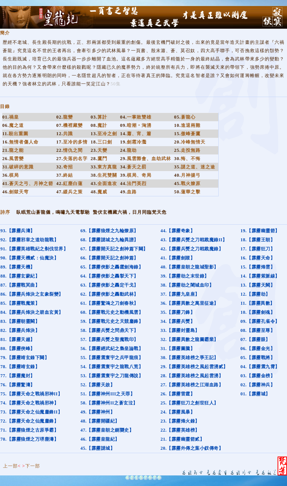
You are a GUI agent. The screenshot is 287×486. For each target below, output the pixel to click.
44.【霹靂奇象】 (177, 230)
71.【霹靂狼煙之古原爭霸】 (29, 430)
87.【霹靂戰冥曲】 (20, 285)
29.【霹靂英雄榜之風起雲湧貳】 (194, 366)
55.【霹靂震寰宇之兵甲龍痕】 (112, 357)
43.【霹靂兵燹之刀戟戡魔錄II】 (193, 239)
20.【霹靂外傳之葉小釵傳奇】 (192, 448)
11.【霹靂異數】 (258, 303)
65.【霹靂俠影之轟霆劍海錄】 (112, 267)
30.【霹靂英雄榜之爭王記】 (189, 357)
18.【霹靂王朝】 (258, 239)
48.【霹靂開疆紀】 (100, 421)
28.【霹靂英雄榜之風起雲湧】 (192, 375)
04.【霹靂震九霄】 (260, 366)
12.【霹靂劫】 (255, 294)
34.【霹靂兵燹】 (177, 321)
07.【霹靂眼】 (255, 339)
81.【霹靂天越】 (17, 339)
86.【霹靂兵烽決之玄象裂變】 (31, 294)
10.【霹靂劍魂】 (258, 312)
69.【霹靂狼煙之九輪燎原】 (109, 230)
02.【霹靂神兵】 (258, 384)
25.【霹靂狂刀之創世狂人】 (189, 403)
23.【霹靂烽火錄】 (180, 421)
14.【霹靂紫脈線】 (260, 276)
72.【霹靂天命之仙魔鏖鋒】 (29, 421)
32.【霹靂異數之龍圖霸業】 (189, 339)
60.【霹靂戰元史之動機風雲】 (112, 312)
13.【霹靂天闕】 (258, 285)
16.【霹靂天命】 (258, 258)
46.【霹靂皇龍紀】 (100, 439)
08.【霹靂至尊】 (258, 330)
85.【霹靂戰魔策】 (20, 303)
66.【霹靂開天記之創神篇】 (109, 258)
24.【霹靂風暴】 (177, 412)
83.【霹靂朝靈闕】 (20, 321)
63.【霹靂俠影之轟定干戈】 (109, 285)
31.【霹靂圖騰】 (177, 348)
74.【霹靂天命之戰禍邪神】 (29, 403)
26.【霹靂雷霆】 (177, 394)
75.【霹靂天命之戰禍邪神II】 (31, 394)
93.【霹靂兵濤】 (17, 230)
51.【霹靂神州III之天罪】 (107, 394)
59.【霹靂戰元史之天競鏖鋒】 (112, 321)
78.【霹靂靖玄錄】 (20, 366)
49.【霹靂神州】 (97, 412)
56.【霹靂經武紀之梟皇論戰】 (112, 348)
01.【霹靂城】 (255, 394)
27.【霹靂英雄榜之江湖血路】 (192, 384)
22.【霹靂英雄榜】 (180, 430)
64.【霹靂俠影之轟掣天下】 (109, 276)
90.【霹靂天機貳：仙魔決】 (29, 258)
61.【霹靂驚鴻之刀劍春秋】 (109, 303)
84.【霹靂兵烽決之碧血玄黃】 (31, 312)
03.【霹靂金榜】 (258, 375)
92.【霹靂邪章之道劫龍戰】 (29, 239)
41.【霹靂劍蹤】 (177, 258)
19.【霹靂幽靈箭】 (260, 230)
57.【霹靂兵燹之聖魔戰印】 (109, 339)
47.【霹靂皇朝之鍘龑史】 (107, 430)
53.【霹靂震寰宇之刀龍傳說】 (112, 375)
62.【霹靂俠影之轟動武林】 (109, 294)
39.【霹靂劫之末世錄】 (184, 276)
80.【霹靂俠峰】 (17, 348)
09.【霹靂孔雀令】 (260, 321)
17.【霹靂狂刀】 (258, 248)
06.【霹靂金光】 (258, 348)
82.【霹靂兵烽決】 (20, 330)
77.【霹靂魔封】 (17, 375)
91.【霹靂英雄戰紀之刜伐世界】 (34, 248)
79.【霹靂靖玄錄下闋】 (24, 357)
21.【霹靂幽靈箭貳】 (182, 439)
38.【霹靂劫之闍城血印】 (187, 285)
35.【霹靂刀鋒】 (177, 312)
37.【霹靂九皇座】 (180, 294)
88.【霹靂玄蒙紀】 (20, 276)
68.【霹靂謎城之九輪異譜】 (109, 239)
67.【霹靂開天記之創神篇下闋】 (114, 248)
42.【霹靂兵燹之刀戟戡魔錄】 (192, 248)
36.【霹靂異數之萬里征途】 (189, 303)
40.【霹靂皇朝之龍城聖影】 (189, 267)
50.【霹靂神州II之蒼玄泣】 (109, 403)
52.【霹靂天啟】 (97, 384)
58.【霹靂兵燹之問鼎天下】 (109, 330)
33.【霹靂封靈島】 (180, 330)
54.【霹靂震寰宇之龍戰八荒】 (112, 366)
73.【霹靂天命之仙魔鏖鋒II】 (31, 412)
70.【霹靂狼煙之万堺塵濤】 (29, 439)
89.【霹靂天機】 (17, 267)
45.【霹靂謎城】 (97, 448)
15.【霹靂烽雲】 (258, 267)
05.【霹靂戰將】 (258, 357)
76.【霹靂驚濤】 (17, 384)
